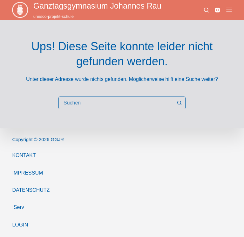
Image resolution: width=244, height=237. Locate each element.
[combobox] (116, 103)
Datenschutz (31, 190)
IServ (18, 207)
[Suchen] (206, 10)
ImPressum (27, 173)
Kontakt (24, 155)
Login (20, 224)
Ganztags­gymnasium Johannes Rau (97, 5)
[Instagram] (217, 10)
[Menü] (229, 10)
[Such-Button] (179, 103)
